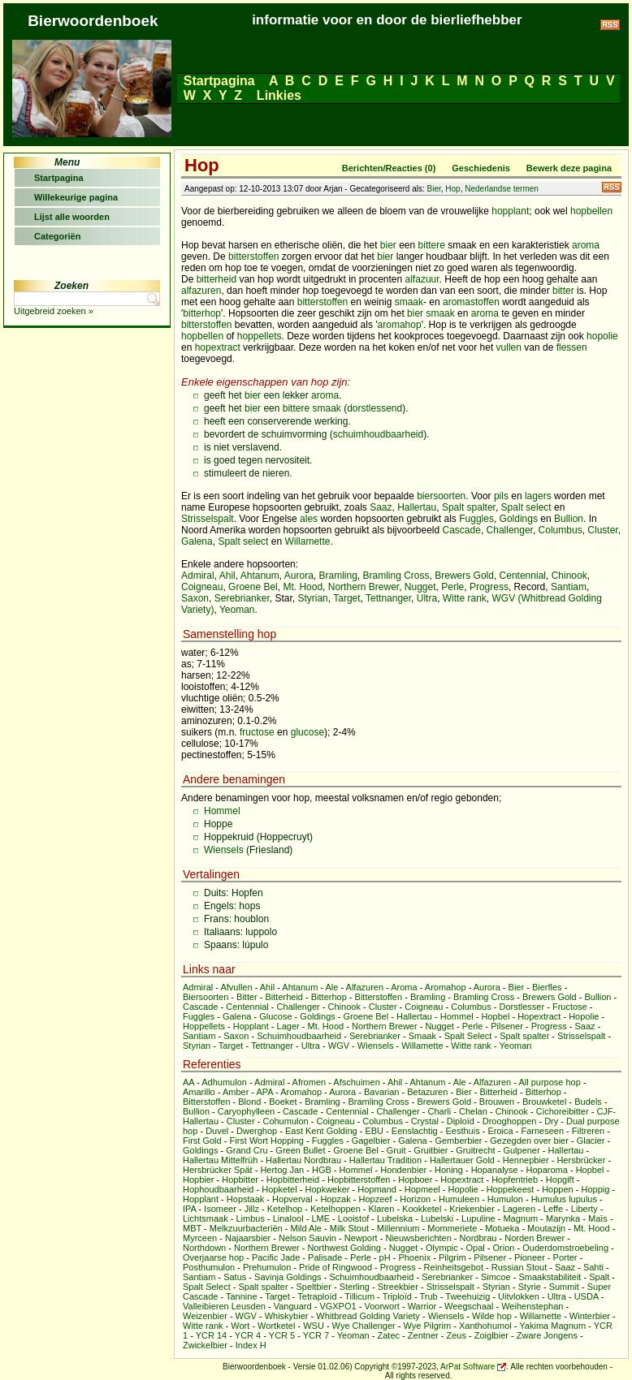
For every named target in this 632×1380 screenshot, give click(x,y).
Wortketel (276, 1325)
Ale (332, 987)
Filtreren (588, 1131)
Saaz (381, 507)
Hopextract (539, 1016)
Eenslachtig (415, 1131)
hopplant (510, 211)
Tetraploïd (316, 1296)
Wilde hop (492, 1316)
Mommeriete (452, 1228)
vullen (509, 347)
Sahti (593, 1267)
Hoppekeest (511, 1189)
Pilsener (507, 1026)
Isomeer (220, 1209)
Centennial (523, 575)
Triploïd (397, 1296)
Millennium (398, 1228)
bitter (563, 290)
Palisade (325, 1257)
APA (264, 1092)
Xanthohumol (485, 1325)
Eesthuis (462, 1131)
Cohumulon (285, 1121)
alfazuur (422, 279)
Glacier (591, 1140)
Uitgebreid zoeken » (53, 311)
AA (188, 1082)
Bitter (247, 997)
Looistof (354, 1218)
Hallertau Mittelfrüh (220, 1160)
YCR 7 (316, 1335)
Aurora (299, 575)
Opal (475, 1248)
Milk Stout (349, 1228)
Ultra (427, 598)
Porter (565, 1257)
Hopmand (376, 1189)
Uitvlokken (518, 1296)
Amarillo (199, 1092)
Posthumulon (209, 1267)
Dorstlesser (522, 1006)
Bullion (568, 518)
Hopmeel (422, 1189)
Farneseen (542, 1131)
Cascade (462, 530)
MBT (192, 1228)
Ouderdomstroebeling (565, 1248)
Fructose (569, 1006)
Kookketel (421, 1209)
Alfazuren (364, 987)
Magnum (520, 1218)
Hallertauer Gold (462, 1160)
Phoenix (414, 1257)
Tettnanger (388, 598)
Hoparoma (547, 1170)
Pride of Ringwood (335, 1267)
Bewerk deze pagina (569, 168)
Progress (489, 587)
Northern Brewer (363, 587)
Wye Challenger (364, 1325)
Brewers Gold (464, 575)
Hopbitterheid (292, 1179)
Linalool (288, 1218)
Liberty (584, 1209)
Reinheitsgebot (453, 1267)
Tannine (242, 1296)
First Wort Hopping (266, 1140)
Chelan (473, 1111)
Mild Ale (306, 1228)
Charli (439, 1111)
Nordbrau (478, 1238)
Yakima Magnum (552, 1325)
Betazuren (427, 1092)
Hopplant (251, 1026)
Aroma (404, 987)
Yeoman (237, 609)
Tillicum (359, 1296)
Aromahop (445, 987)
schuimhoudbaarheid (378, 434)
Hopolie (584, 1016)
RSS (611, 187)
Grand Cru (246, 1150)
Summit (564, 1287)
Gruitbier (430, 1150)
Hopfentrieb (514, 1179)
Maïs (598, 1218)
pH (385, 1257)
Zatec (389, 1335)
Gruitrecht (475, 1150)
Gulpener (521, 1150)
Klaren (382, 1209)
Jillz (252, 1209)
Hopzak (335, 1199)
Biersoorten (205, 997)
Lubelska (395, 1218)
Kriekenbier (472, 1209)
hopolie (602, 336)
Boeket (283, 1101)
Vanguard (293, 1306)
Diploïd (460, 1121)
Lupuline (478, 1218)
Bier (434, 188)
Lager (288, 1026)
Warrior (422, 1306)
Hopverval (292, 1199)
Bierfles (547, 987)
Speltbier (313, 1287)
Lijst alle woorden (72, 217)
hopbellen (591, 211)
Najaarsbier (248, 1238)
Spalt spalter (469, 507)
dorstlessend (374, 408)
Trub (428, 1296)
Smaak (422, 1036)
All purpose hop (549, 1082)
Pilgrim (452, 1257)
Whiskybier (287, 1316)
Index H (251, 1345)
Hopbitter (240, 1179)
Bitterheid (284, 997)
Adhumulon (224, 1082)
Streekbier (398, 1287)
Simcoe (496, 1277)
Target (346, 598)
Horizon (415, 1199)
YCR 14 (211, 1335)
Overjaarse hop (213, 1257)
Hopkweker (327, 1189)
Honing (449, 1170)
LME (320, 1218)
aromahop (400, 324)
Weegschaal (468, 1306)
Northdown (204, 1248)
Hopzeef (375, 1199)
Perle (452, 587)
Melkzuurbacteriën (246, 1228)
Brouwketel (544, 1101)
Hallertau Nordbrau (303, 1160)
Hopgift (560, 1179)
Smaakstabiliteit (549, 1277)
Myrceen (200, 1238)
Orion (504, 1248)
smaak (409, 302)
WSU (313, 1325)
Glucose (275, 1016)
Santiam (569, 587)
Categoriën (57, 236)
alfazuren (201, 290)
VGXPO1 (337, 1306)
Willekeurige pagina (76, 197)
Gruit (396, 1150)
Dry (551, 1121)
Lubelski (437, 1218)
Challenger (510, 530)
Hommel (222, 811)
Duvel (217, 1131)
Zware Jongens (547, 1335)
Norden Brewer (534, 1238)
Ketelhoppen (335, 1209)
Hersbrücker (580, 1160)
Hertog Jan (282, 1170)
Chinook (569, 575)
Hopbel (496, 1016)
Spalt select (526, 507)
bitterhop (202, 313)
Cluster (602, 530)
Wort (240, 1325)
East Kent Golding (321, 1131)
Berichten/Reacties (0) (389, 168)
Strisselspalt (207, 518)
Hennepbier (526, 1160)
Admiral (197, 575)
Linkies (279, 95)
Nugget (420, 587)
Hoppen (558, 1189)
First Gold (202, 1140)
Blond (249, 1101)
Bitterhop (329, 997)
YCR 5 (282, 1335)
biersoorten (441, 496)
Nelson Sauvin (307, 1238)
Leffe (553, 1209)
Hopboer (415, 1179)
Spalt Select (468, 1036)
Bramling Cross (396, 575)
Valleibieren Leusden (224, 1306)
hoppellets (259, 336)
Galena (197, 541)
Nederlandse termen (502, 188)
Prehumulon (267, 1267)
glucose (307, 732)
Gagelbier (371, 1140)
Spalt (599, 1277)
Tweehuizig (467, 1296)
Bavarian (381, 1092)
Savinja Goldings (288, 1277)
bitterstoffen (253, 256)
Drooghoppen (510, 1121)
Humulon (505, 1199)
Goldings (519, 518)
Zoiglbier (491, 1335)
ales (309, 518)
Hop (452, 188)
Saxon (195, 598)
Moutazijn (546, 1228)
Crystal (425, 1121)
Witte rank (465, 598)
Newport (361, 1238)
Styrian (312, 598)
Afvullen (236, 987)
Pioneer (529, 1257)
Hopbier (198, 1179)
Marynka (563, 1218)
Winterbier (589, 1316)
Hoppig (595, 1189)
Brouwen (496, 1101)
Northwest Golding (344, 1248)
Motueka (502, 1228)
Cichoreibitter (562, 1111)
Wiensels (224, 850)
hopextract (217, 347)
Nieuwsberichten (418, 1238)
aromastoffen (471, 302)
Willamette (307, 541)
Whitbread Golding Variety (368, 1316)
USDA (586, 1296)
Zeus (456, 1335)
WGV (338, 1045)
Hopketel (279, 1189)
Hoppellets (204, 1026)
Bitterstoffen (379, 997)
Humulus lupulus (564, 1199)
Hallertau (416, 507)
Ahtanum (259, 575)
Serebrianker (242, 598)
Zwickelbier (205, 1345)
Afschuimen (356, 1082)
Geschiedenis (481, 168)
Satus (234, 1277)
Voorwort (381, 1306)
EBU (374, 1131)
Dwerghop (256, 1131)
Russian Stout (519, 1267)
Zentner (423, 1335)
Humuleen (459, 1199)
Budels (588, 1101)
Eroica (500, 1131)
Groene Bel (253, 587)
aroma (586, 245)
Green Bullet (300, 1150)
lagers (538, 496)
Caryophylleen (246, 1111)
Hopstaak (245, 1199)
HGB (321, 1170)
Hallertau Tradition (385, 1160)
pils (501, 496)
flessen (571, 347)
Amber (236, 1092)
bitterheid (216, 279)
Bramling (337, 575)
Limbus (250, 1218)
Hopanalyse (494, 1170)
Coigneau (202, 587)
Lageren (519, 1209)
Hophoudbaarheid (218, 1189)
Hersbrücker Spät (218, 1170)
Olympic (442, 1248)
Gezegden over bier (529, 1140)
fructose (257, 732)
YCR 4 (248, 1335)
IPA (189, 1209)
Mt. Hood (302, 587)
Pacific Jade (276, 1257)
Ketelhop (284, 1209)
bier (388, 245)
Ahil (227, 575)
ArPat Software (467, 1366)
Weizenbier (205, 1316)
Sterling (355, 1287)
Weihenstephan (532, 1306)
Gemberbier (458, 1140)
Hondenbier (403, 1170)
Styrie (529, 1287)
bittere (431, 245)
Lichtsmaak (205, 1218)
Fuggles (476, 518)
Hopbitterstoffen (358, 1179)
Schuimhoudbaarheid (299, 1036)
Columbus (560, 530)
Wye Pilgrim (428, 1325)
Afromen (309, 1082)
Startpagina (219, 81)
